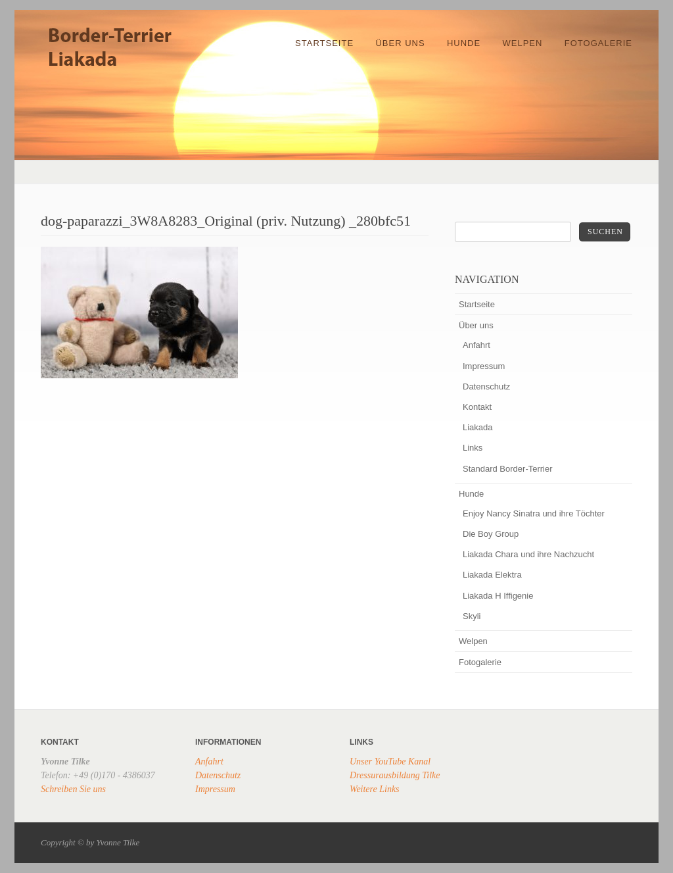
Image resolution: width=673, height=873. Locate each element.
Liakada (478, 427)
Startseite (324, 43)
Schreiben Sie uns (73, 789)
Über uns (400, 43)
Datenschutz (486, 386)
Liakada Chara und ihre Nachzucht (528, 554)
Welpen (523, 43)
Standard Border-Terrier (508, 469)
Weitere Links (375, 789)
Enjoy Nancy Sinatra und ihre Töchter (534, 513)
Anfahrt (476, 345)
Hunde (463, 43)
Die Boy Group (491, 534)
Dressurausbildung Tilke (395, 775)
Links (472, 448)
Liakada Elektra (492, 575)
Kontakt (477, 407)
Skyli (471, 616)
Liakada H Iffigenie (498, 596)
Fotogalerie (598, 43)
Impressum (484, 366)
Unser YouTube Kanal (390, 761)
